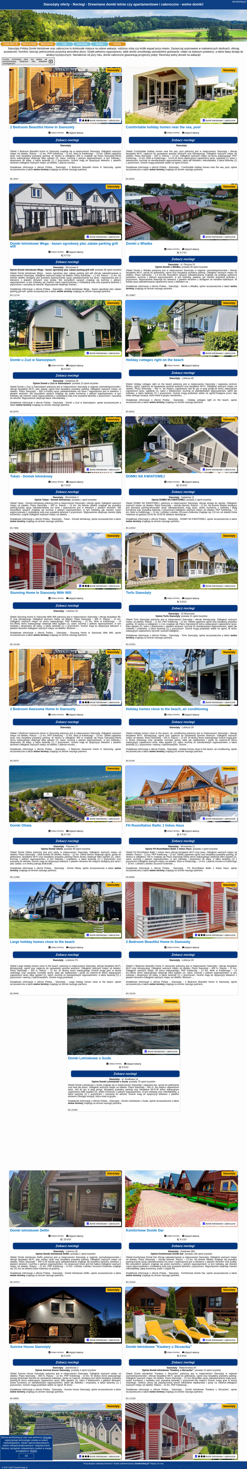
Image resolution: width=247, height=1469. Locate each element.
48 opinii (77, 849)
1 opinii (84, 499)
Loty (64, 44)
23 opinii (85, 383)
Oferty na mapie (29, 44)
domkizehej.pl (239, 1)
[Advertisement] (123, 1142)
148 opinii (198, 1254)
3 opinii (205, 849)
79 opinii (142, 1081)
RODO (33, 1451)
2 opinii (198, 499)
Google (47, 1437)
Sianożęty (113, 70)
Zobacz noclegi (67, 140)
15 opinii (207, 1370)
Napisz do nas (157, 1463)
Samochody (82, 44)
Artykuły (117, 44)
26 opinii (194, 267)
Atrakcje (99, 44)
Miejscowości (47, 44)
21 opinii (194, 616)
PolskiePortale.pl (20, 1468)
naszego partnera (78, 169)
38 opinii (108, 270)
